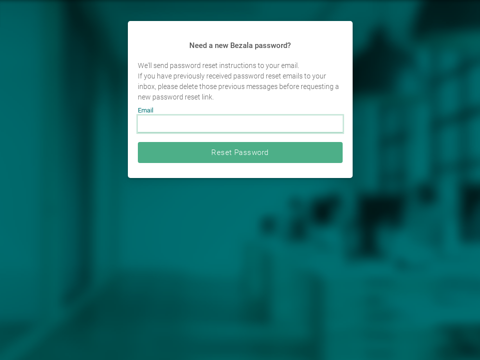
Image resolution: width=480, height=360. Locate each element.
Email (145, 110)
